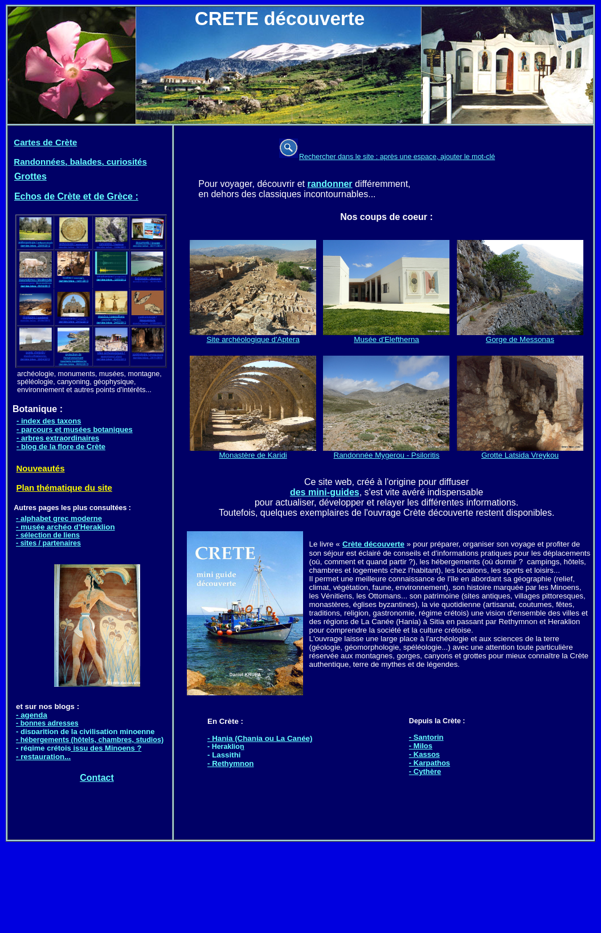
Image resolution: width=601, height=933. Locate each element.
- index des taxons (49, 421)
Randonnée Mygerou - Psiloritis (386, 451)
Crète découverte (373, 544)
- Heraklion (225, 747)
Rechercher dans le (330, 157)
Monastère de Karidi (253, 451)
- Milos (420, 745)
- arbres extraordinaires (58, 438)
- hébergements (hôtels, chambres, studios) (89, 740)
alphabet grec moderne (61, 518)
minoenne (137, 731)
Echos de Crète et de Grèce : (76, 196)
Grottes (30, 176)
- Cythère (425, 771)
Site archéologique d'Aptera (252, 339)
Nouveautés (41, 468)
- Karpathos (429, 763)
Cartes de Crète (45, 142)
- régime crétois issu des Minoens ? (78, 748)
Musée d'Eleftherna (386, 336)
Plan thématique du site (64, 487)
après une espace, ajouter (421, 157)
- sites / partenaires (48, 543)
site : (370, 157)
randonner (329, 184)
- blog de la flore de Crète (61, 446)
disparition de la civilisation (70, 731)
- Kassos (424, 754)
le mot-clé (478, 157)
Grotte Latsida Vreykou (520, 451)
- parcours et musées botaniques (75, 429)
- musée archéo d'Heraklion (65, 527)
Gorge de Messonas (520, 336)
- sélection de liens (48, 535)
